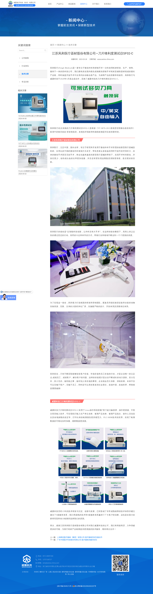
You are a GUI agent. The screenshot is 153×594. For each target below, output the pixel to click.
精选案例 (71, 4)
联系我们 (107, 4)
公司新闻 (25, 58)
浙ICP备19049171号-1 (65, 586)
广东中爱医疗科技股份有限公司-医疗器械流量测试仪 (77, 539)
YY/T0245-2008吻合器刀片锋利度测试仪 (32, 115)
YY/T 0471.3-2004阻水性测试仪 (29, 143)
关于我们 (95, 4)
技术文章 (25, 74)
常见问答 (25, 82)
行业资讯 (25, 66)
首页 (50, 4)
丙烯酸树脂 (92, 572)
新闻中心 (83, 4)
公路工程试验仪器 (54, 572)
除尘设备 (71, 574)
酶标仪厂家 (43, 572)
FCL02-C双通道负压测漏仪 (27, 171)
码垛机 (36, 572)
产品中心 (60, 4)
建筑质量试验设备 (68, 572)
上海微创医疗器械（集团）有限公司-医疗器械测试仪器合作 (79, 537)
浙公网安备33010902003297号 (84, 586)
